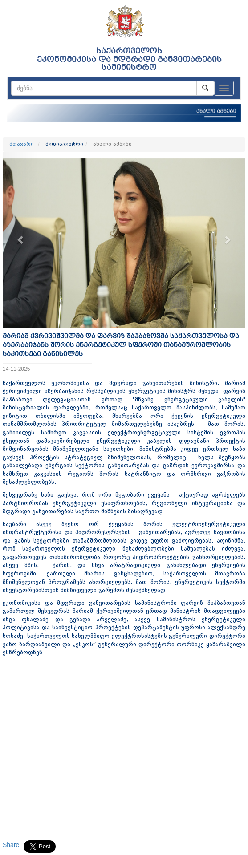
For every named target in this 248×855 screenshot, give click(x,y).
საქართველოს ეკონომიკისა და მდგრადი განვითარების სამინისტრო (129, 59)
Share (11, 844)
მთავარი (21, 144)
